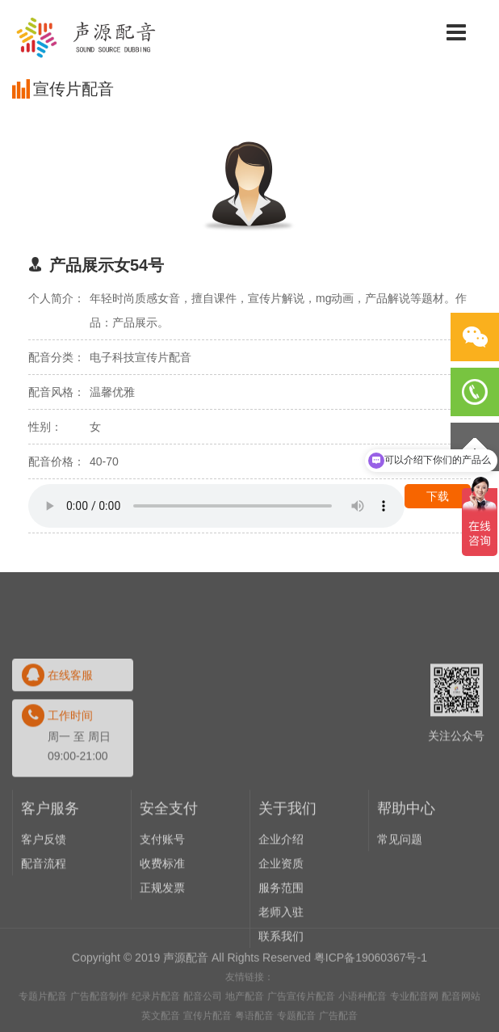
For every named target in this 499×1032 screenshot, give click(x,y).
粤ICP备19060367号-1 (370, 991)
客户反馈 (43, 922)
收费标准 (162, 947)
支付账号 (162, 922)
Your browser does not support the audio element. (216, 506)
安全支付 (169, 892)
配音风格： (56, 391)
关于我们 (287, 892)
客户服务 (50, 892)
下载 (437, 496)
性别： (45, 426)
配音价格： (56, 461)
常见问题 (399, 922)
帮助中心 (406, 892)
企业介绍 (281, 922)
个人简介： (56, 298)
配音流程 (43, 947)
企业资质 (281, 947)
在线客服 (70, 758)
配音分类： (56, 357)
